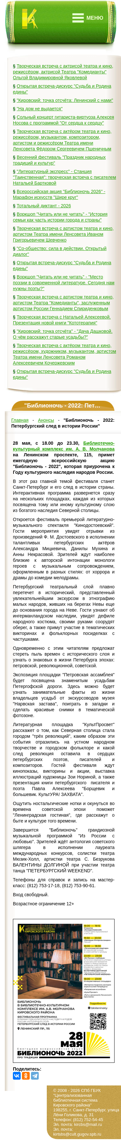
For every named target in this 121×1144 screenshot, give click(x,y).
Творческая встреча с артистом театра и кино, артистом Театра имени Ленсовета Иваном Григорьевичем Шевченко (63, 234)
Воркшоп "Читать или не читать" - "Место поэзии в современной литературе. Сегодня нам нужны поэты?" (64, 282)
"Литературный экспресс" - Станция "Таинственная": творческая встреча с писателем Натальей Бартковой (64, 177)
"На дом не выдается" (40, 108)
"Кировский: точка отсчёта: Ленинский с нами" (65, 100)
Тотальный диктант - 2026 (44, 205)
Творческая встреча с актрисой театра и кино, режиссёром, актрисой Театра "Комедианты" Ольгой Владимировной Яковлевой (63, 71)
